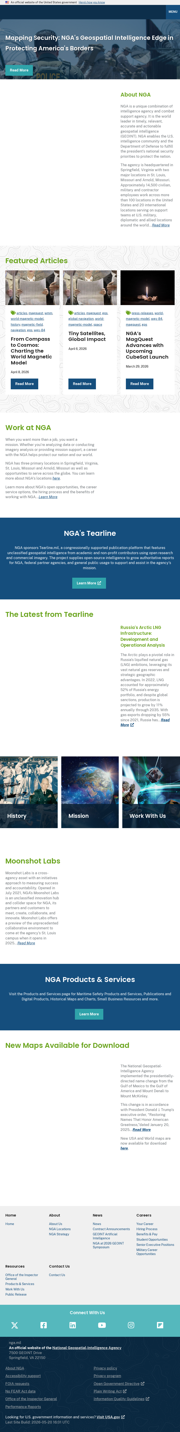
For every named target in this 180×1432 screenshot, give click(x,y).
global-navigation (81, 319)
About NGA (14, 1368)
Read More (19, 70)
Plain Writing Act (110, 1391)
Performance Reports (23, 1407)
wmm (48, 313)
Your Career (144, 1224)
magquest (36, 313)
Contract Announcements (111, 1229)
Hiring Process (146, 1229)
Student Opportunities (152, 1239)
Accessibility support (23, 1376)
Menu (173, 11)
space (97, 324)
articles (22, 313)
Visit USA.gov (111, 1417)
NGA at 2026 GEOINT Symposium (108, 1245)
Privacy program (107, 1376)
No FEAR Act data (20, 1391)
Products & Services (19, 1284)
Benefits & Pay (146, 1234)
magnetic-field (32, 324)
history (15, 324)
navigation (18, 330)
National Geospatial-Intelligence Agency (104, 1348)
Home (9, 1224)
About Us (55, 1224)
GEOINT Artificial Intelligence (105, 1236)
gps (29, 330)
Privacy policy (105, 1368)
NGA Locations (60, 1229)
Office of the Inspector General (31, 1399)
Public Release (16, 1294)
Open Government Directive (119, 1383)
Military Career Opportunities (146, 1251)
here (56, 478)
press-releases (142, 313)
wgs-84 (39, 330)
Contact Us (57, 1275)
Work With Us (14, 1289)
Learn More (48, 497)
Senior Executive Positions (155, 1245)
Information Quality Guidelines (122, 1399)
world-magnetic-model (27, 319)
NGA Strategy (59, 1234)
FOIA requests (17, 1384)
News (97, 1224)
